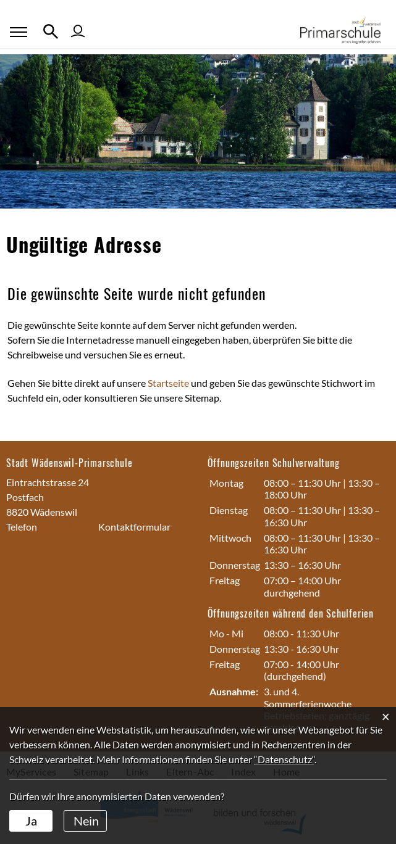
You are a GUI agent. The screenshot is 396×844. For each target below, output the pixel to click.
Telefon (21, 526)
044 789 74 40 (67, 526)
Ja (31, 820)
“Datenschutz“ (284, 759)
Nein (86, 820)
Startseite (168, 383)
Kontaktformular (134, 526)
